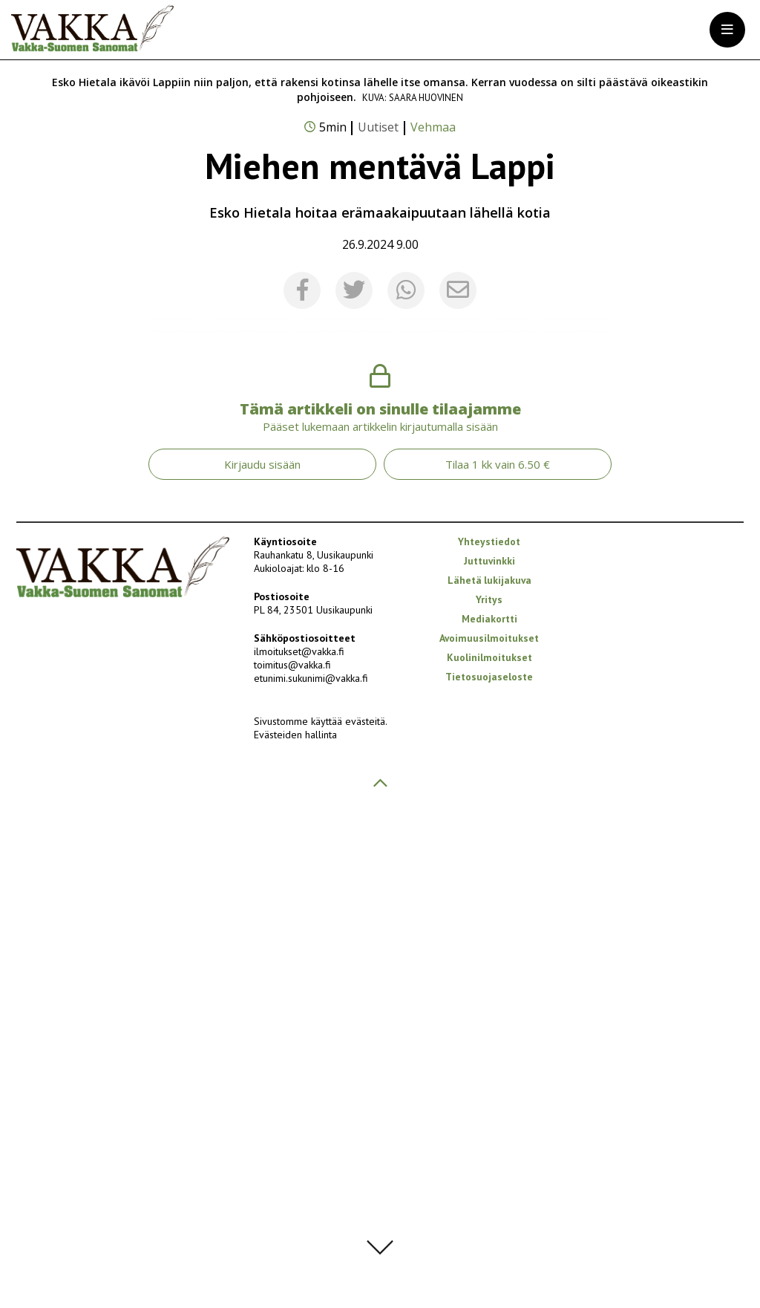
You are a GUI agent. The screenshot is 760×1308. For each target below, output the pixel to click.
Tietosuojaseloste (489, 1172)
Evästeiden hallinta (295, 1230)
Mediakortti (489, 1114)
